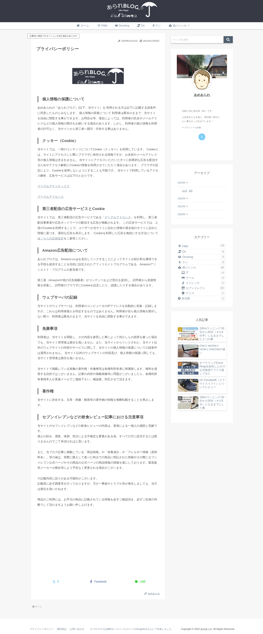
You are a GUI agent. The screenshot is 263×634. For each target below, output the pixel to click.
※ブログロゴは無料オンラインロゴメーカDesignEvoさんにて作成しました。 (131, 629)
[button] (228, 39)
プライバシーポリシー (42, 629)
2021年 (181, 206)
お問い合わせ (77, 629)
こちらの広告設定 (52, 238)
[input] (197, 39)
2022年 (181, 198)
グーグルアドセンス (50, 196)
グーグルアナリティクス (53, 186)
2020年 (181, 214)
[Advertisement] (66, 549)
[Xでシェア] (56, 582)
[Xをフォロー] (201, 136)
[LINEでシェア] (140, 582)
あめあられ (202, 95)
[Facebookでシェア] (98, 582)
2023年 (181, 182)
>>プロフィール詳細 (191, 127)
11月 (184, 190)
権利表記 (62, 629)
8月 (191, 190)
